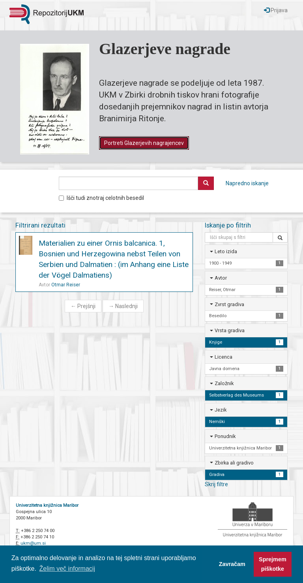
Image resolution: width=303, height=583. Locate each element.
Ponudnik (225, 436)
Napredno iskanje (247, 183)
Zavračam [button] (232, 564)
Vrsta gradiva (230, 330)
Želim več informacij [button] (67, 568)
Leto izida (226, 251)
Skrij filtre (216, 484)
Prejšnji (83, 306)
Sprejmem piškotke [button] (272, 564)
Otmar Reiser (65, 285)
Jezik (220, 410)
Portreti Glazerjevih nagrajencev (144, 143)
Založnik (224, 383)
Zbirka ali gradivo (234, 463)
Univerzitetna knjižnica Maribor (47, 505)
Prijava (276, 10)
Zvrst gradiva (229, 304)
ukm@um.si (33, 543)
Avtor (221, 278)
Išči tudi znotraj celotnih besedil (101, 198)
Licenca (223, 357)
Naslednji (123, 306)
